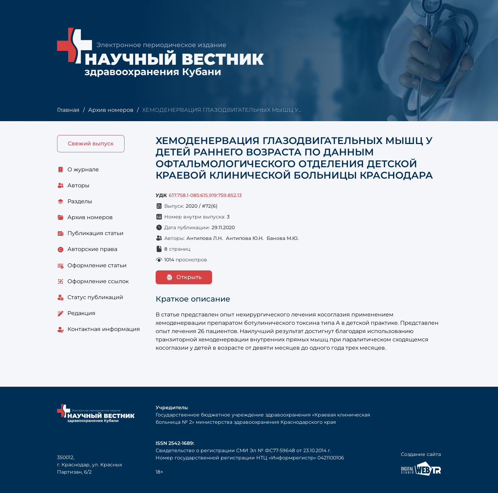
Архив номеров (110, 110)
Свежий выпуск (91, 143)
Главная (68, 110)
